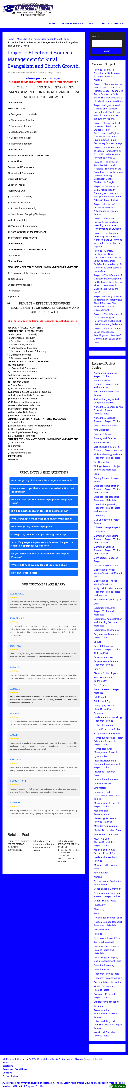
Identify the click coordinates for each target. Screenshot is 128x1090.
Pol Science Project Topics (108, 917)
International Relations (106, 779)
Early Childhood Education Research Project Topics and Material (108, 591)
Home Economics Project (107, 729)
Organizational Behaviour (107, 888)
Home (52, 23)
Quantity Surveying (104, 965)
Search (95, 36)
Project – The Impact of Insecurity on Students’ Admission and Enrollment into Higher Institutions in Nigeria (108, 240)
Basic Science (101, 442)
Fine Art (98, 669)
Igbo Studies (100, 756)
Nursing (98, 877)
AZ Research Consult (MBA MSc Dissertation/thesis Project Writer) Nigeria (42, 1059)
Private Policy (101, 929)
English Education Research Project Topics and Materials (107, 649)
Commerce (100, 531)
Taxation (98, 1006)
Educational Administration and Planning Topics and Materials (108, 622)
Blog (96, 474)
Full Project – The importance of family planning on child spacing (43, 845)
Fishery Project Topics (106, 673)
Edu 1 (97, 603)
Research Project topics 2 (108, 978)
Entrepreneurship (103, 657)
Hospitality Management (107, 733)
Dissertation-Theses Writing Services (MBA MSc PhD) (108, 573)
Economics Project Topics (107, 599)
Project (98, 933)
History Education (103, 725)
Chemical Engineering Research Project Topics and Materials (107, 508)
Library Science (102, 783)
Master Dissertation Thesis (108, 830)
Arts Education (101, 429)
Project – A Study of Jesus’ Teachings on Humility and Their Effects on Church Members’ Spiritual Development (108, 303)
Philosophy (100, 905)
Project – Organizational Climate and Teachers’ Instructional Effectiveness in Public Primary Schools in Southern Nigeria (108, 112)
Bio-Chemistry (101, 462)
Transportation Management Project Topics (105, 1013)
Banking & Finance (103, 434)
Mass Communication (105, 826)
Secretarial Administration (108, 982)
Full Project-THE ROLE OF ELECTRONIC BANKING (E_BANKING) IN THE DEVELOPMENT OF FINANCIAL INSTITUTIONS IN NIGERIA (69, 851)
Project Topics (111, 23)
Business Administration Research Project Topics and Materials (107, 489)
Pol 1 (96, 913)
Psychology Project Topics (108, 938)
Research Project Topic (106, 973)
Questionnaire (101, 969)
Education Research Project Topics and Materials (104, 611)
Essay (92, 23)
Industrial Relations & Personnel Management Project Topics (107, 764)
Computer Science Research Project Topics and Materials (107, 550)
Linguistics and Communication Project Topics (106, 795)
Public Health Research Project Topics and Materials (106, 950)
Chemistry (99, 515)
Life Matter (100, 788)
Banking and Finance (105, 438)
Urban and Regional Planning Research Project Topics (108, 1024)
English (98, 642)
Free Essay (100, 685)
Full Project (100, 697)
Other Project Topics (105, 900)
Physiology (100, 909)
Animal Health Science (106, 425)
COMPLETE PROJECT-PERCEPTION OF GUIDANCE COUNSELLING (18, 845)
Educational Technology (106, 630)
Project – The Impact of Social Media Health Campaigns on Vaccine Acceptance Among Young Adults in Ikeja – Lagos (108, 193)
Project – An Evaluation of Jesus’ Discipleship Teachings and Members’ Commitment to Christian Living (107, 335)
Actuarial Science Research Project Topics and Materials (107, 384)
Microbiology (101, 872)
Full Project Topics (103, 701)
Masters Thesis (71, 23)
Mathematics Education (106, 834)
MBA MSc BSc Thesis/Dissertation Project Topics (36, 72)
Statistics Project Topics (107, 1001)
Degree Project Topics (106, 565)
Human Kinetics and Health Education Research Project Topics (108, 741)
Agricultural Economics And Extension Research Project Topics (108, 410)
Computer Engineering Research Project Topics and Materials (107, 539)
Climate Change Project (107, 527)
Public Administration (105, 942)
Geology (98, 713)
